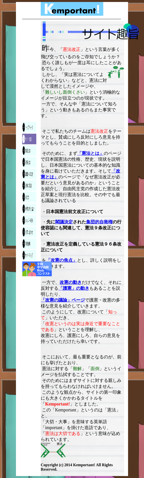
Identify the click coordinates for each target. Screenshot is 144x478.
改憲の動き (71, 282)
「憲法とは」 (90, 153)
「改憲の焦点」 (61, 260)
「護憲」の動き (73, 288)
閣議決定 (64, 221)
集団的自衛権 (99, 221)
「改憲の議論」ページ (63, 300)
